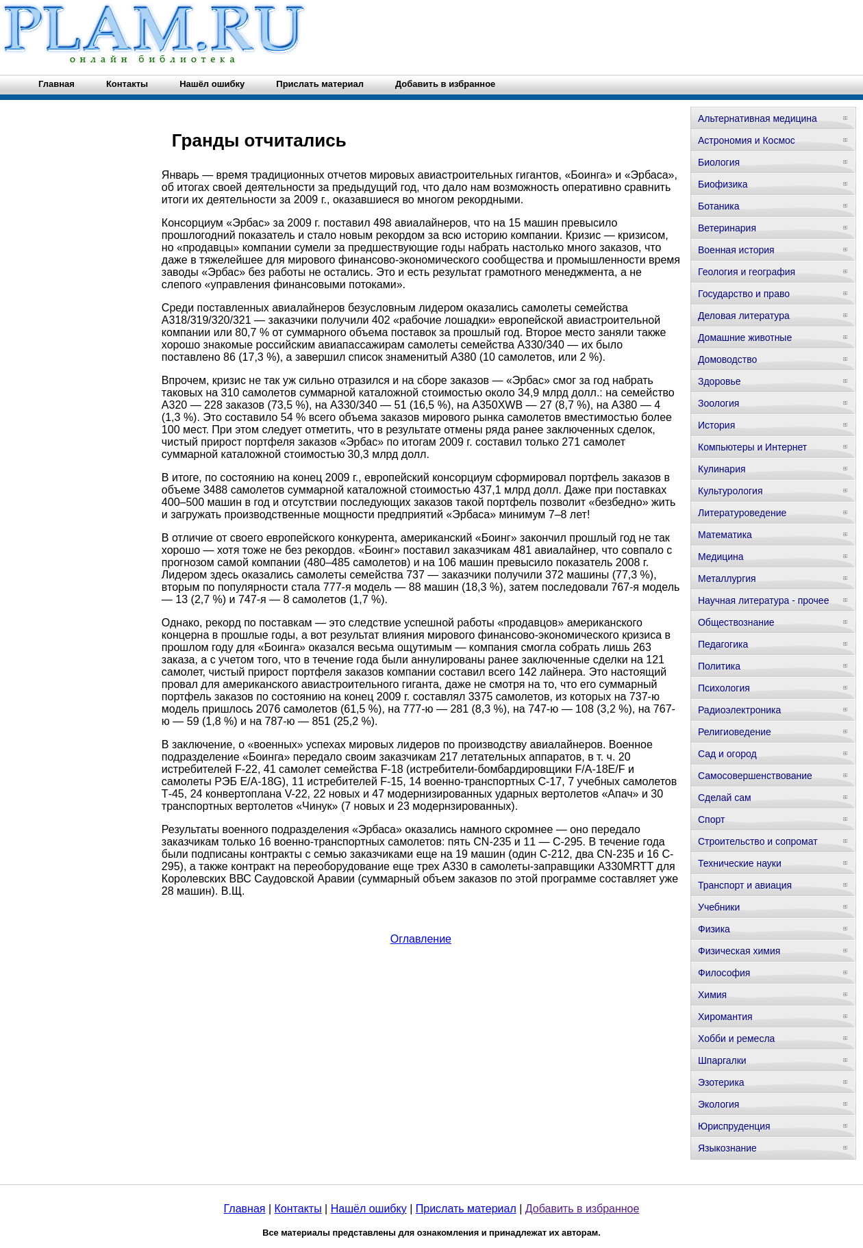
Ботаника (718, 206)
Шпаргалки (722, 1060)
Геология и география (746, 271)
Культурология (730, 490)
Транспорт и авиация (745, 885)
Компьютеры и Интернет (752, 447)
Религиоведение (734, 731)
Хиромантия (725, 1016)
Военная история (736, 249)
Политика (719, 666)
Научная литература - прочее (763, 600)
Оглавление (420, 939)
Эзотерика (721, 1082)
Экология (718, 1104)
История (716, 425)
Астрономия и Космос (746, 140)
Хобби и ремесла (736, 1038)
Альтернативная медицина (757, 118)
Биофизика (723, 184)
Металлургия (727, 578)
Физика (714, 929)
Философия (724, 972)
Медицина (721, 556)
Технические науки (739, 863)
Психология (724, 688)
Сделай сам (724, 797)
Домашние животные (745, 337)
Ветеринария (727, 227)
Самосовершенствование (755, 775)
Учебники (719, 907)
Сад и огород (727, 753)
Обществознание (736, 622)
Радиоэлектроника (739, 709)
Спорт (711, 819)
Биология (719, 162)
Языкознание (727, 1148)
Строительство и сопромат (758, 841)
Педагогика (723, 644)
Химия (712, 994)
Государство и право (744, 293)
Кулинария (722, 468)
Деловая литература (744, 315)
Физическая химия (739, 950)
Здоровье (719, 381)
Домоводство (727, 359)
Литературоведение (742, 512)
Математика (725, 534)
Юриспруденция (734, 1126)
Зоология (718, 403)
